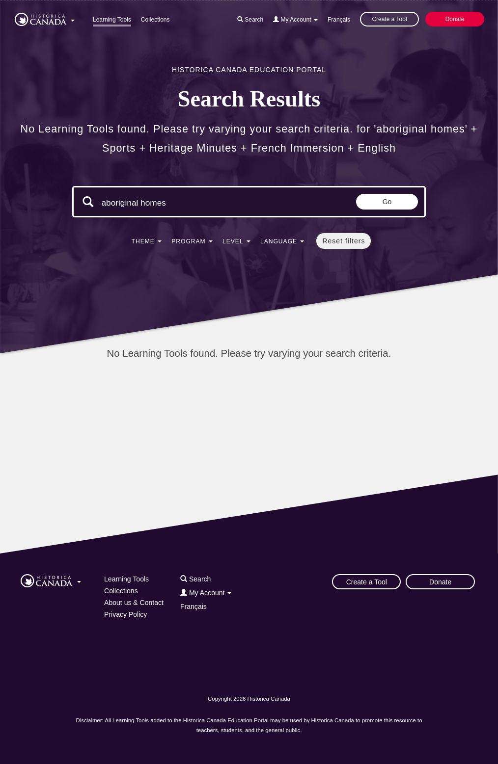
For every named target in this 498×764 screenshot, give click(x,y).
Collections (155, 19)
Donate (455, 19)
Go (387, 202)
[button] (44, 17)
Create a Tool (389, 19)
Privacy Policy (125, 614)
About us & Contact (134, 602)
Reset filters (343, 241)
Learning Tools (112, 19)
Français (339, 19)
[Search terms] (184, 203)
